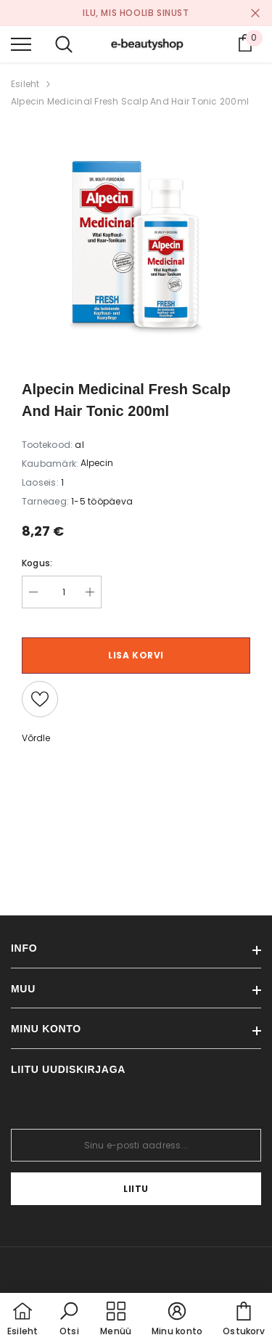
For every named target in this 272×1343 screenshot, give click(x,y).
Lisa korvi (136, 655)
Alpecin (97, 463)
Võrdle (36, 738)
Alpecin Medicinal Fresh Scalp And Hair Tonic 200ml (130, 101)
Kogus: (37, 563)
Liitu (136, 1189)
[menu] (21, 43)
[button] (69, 1319)
